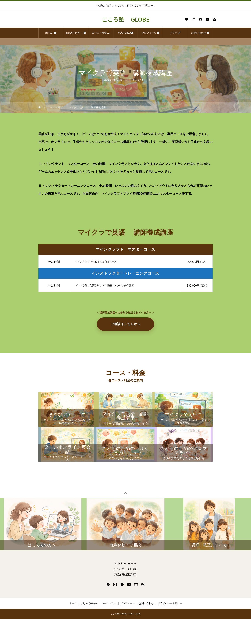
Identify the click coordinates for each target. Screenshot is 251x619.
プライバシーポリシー (170, 603)
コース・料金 (100, 32)
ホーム (50, 32)
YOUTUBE (125, 32)
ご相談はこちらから (125, 324)
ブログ (175, 32)
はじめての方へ (75, 32)
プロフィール (150, 32)
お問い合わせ (200, 32)
